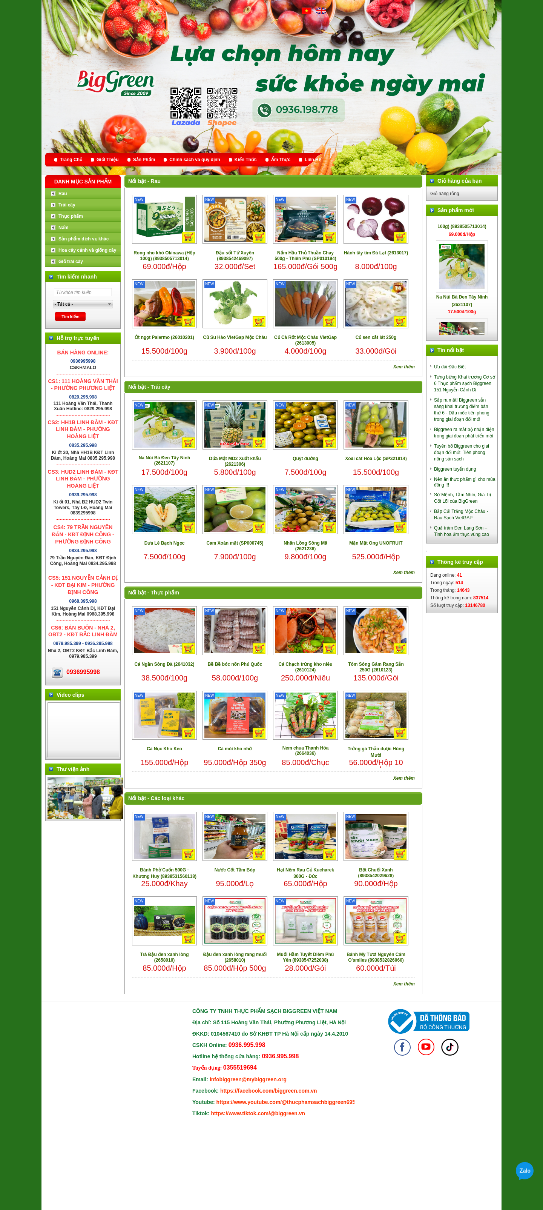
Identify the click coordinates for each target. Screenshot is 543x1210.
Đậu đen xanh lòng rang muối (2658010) (235, 957)
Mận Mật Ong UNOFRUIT (375, 543)
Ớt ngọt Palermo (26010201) (164, 337)
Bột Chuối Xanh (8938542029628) (376, 872)
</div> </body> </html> (84, 729)
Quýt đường (305, 458)
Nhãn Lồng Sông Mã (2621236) (305, 545)
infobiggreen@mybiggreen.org (248, 1079)
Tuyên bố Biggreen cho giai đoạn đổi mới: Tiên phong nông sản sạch (461, 452)
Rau (156, 181)
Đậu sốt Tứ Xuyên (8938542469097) (235, 255)
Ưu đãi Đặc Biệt (450, 366)
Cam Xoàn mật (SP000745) (234, 543)
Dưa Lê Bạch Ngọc (164, 543)
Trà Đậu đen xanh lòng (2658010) (164, 957)
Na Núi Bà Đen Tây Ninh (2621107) (164, 460)
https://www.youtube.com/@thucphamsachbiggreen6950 (287, 1102)
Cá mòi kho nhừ (235, 748)
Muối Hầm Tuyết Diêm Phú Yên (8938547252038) (305, 957)
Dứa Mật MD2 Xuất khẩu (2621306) (235, 461)
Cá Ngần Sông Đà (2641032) (164, 664)
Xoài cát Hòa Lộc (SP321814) (376, 458)
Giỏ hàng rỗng (444, 193)
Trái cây (160, 387)
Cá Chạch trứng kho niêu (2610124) (305, 667)
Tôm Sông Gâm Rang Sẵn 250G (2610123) (376, 667)
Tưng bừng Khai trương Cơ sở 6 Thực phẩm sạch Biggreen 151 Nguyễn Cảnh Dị (464, 383)
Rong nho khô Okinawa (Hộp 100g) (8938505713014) (164, 255)
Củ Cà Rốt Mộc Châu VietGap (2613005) (305, 340)
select (109, 304)
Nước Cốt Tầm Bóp (235, 870)
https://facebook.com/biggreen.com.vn (268, 1091)
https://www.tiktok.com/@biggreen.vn (258, 1113)
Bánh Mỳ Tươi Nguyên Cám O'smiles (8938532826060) (376, 957)
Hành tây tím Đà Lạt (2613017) (376, 253)
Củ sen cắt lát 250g (376, 337)
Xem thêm (404, 366)
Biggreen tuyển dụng (455, 469)
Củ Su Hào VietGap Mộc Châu (235, 337)
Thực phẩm (165, 593)
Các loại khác (168, 798)
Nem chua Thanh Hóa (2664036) (305, 750)
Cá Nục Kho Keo (164, 748)
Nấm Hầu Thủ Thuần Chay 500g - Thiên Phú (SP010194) (305, 255)
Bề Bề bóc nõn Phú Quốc (235, 664)
